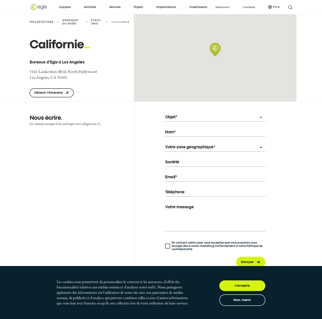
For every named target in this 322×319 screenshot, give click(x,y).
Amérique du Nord (70, 22)
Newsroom (222, 7)
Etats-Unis (96, 22)
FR (273, 7)
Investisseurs (198, 7)
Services (115, 7)
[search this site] (290, 7)
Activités (90, 7)
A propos (65, 7)
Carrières (249, 7)
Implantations (166, 7)
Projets (138, 7)
